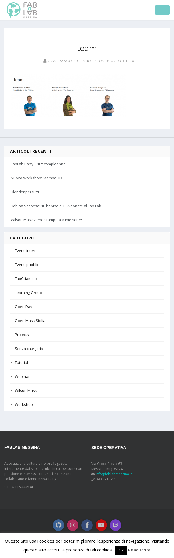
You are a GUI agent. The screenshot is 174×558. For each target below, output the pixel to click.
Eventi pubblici (27, 264)
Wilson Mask (26, 390)
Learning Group (28, 292)
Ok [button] (121, 550)
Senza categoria (29, 348)
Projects (22, 334)
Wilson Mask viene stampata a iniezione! (46, 219)
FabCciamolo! (26, 278)
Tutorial (21, 362)
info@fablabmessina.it (114, 474)
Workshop (24, 404)
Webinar (22, 376)
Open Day (23, 306)
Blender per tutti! (25, 191)
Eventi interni (26, 250)
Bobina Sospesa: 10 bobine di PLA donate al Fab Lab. (56, 205)
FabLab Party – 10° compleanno (38, 163)
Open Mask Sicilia (30, 320)
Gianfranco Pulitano (67, 61)
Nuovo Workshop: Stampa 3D (36, 177)
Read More (139, 550)
